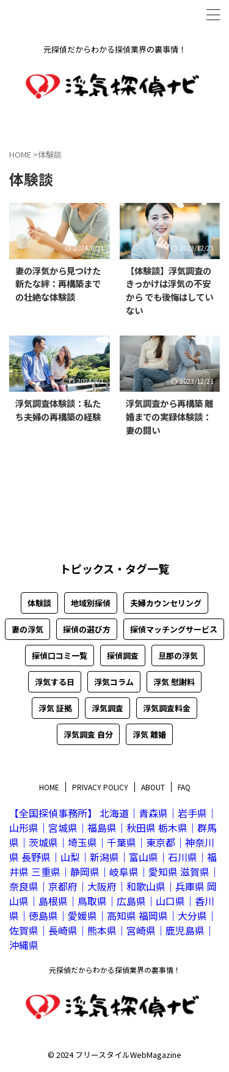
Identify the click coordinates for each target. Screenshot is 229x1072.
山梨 (70, 857)
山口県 (170, 901)
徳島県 (43, 915)
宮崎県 (141, 930)
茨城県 (43, 842)
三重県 (45, 871)
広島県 (131, 901)
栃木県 (172, 827)
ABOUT (153, 787)
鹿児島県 (185, 930)
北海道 (114, 813)
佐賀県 (23, 930)
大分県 (192, 915)
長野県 (36, 857)
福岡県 (153, 915)
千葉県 (121, 842)
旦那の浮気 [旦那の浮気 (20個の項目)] (178, 655)
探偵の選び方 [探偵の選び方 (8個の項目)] (87, 629)
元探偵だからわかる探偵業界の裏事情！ (115, 969)
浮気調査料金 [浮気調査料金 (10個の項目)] (167, 708)
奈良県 (23, 886)
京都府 (63, 886)
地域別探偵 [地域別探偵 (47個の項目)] (91, 603)
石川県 (182, 857)
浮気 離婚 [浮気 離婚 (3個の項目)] (149, 734)
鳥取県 (92, 901)
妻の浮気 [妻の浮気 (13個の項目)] (27, 629)
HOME (49, 787)
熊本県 (102, 930)
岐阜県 (124, 871)
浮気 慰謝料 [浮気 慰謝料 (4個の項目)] (174, 682)
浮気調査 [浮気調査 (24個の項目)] (107, 708)
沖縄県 (23, 945)
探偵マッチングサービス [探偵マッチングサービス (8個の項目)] (173, 629)
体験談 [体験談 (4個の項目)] (39, 603)
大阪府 (102, 886)
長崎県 (63, 930)
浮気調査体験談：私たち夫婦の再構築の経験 (58, 410)
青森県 (153, 813)
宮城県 (63, 827)
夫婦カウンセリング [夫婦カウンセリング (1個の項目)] (166, 603)
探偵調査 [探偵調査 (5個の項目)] (123, 655)
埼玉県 (82, 842)
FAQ (184, 787)
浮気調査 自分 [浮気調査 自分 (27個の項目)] (88, 734)
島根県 (53, 901)
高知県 (121, 915)
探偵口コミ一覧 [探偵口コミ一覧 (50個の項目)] (59, 655)
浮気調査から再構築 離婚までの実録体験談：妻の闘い (169, 416)
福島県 (102, 827)
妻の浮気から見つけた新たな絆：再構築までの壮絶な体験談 (58, 283)
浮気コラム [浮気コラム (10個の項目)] (114, 682)
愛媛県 (82, 915)
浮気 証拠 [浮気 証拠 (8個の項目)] (55, 708)
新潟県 (104, 857)
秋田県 (141, 827)
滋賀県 (194, 871)
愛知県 (163, 871)
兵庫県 (190, 886)
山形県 (23, 827)
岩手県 (192, 813)
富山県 (143, 857)
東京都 (160, 842)
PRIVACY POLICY (100, 787)
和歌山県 (145, 886)
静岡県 (85, 871)
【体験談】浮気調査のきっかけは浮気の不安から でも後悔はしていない (169, 290)
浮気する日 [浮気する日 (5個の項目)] (55, 682)
